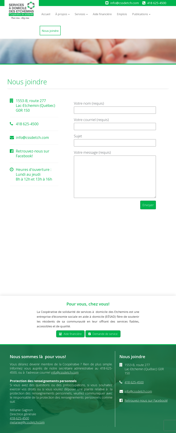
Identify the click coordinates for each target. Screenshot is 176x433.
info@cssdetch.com (124, 3)
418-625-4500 (19, 418)
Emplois (122, 14)
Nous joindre (50, 31)
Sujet (115, 139)
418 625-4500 (156, 3)
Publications (141, 14)
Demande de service (103, 334)
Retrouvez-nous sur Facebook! (32, 153)
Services (81, 14)
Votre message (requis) (115, 174)
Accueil (45, 14)
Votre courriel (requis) (115, 123)
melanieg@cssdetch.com (27, 422)
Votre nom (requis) (115, 106)
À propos (62, 14)
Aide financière (102, 14)
